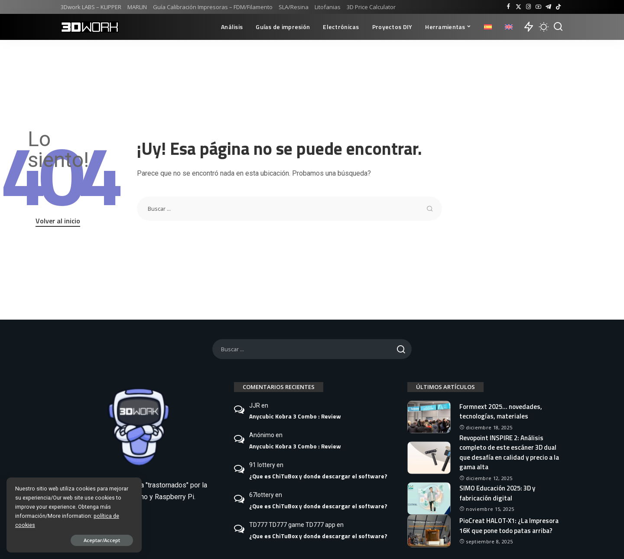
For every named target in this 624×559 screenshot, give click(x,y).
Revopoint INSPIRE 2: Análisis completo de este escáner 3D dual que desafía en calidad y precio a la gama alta (509, 452)
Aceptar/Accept (96, 540)
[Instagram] (528, 7)
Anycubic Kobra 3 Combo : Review (295, 416)
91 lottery (262, 464)
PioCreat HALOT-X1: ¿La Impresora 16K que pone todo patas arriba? (509, 526)
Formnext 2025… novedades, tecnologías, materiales (500, 412)
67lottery (261, 494)
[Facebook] (509, 7)
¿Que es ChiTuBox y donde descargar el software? (318, 476)
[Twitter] (518, 7)
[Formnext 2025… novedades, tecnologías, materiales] (429, 417)
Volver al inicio (58, 221)
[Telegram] (548, 7)
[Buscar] (558, 27)
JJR (254, 405)
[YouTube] (538, 7)
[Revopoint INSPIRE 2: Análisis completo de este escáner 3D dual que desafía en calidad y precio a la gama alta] (429, 457)
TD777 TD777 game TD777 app (292, 524)
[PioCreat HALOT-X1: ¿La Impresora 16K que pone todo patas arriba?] (429, 531)
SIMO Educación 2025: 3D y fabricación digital (497, 493)
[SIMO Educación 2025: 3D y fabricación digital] (429, 498)
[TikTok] (558, 7)
